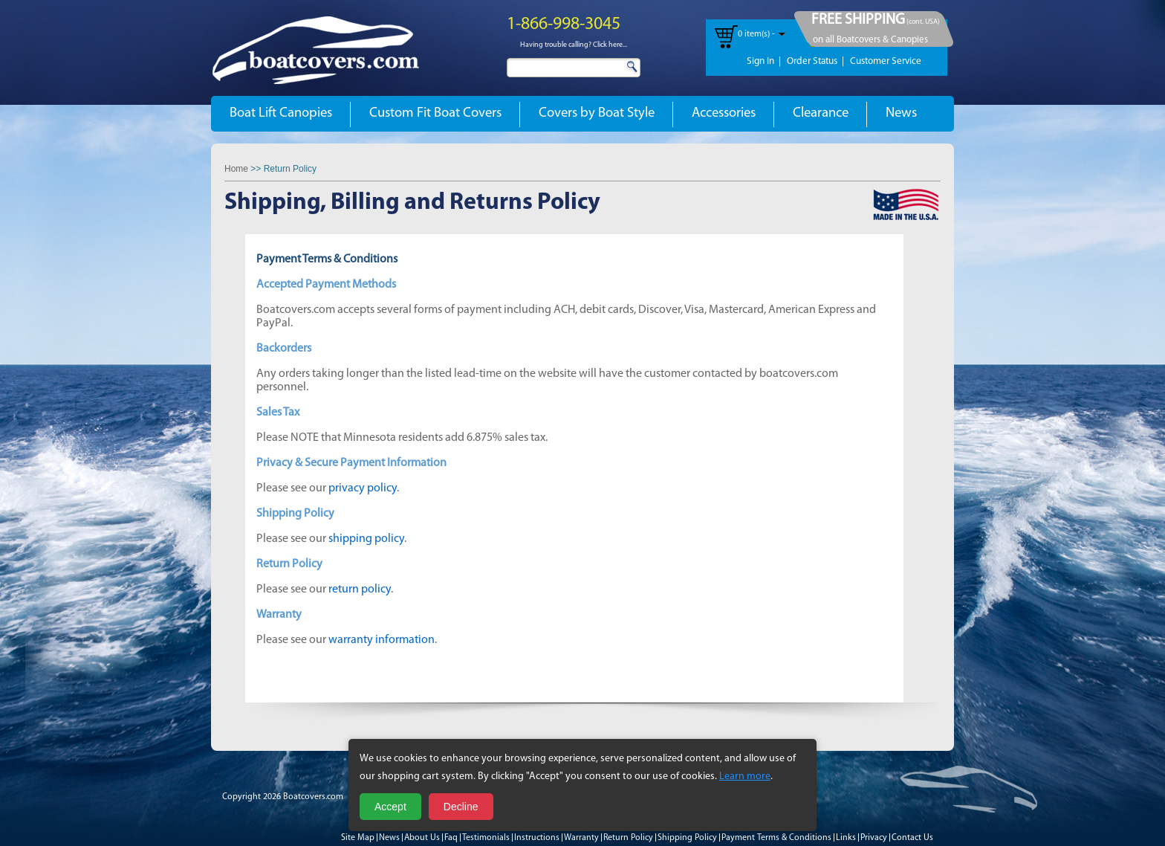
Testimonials (486, 837)
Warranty (581, 837)
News (901, 113)
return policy (359, 589)
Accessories (724, 113)
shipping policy (366, 539)
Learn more (744, 776)
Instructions (536, 837)
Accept (390, 807)
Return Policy (628, 837)
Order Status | (815, 61)
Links (846, 837)
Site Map (357, 837)
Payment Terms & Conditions (776, 837)
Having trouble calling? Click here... (573, 45)
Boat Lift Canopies (281, 113)
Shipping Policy (687, 837)
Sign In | (764, 61)
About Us (422, 837)
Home (236, 169)
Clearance (820, 113)
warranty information (381, 640)
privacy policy (362, 488)
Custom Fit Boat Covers (435, 113)
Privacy (873, 837)
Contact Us (912, 837)
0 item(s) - (756, 34)
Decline (461, 807)
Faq (451, 837)
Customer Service (885, 61)
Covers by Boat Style (597, 113)
